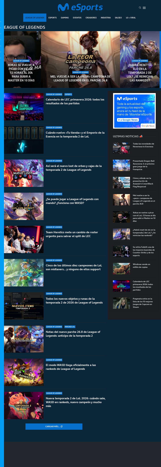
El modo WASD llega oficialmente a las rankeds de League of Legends (71, 367)
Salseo (118, 17)
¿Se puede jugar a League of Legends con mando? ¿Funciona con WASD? (72, 201)
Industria (106, 17)
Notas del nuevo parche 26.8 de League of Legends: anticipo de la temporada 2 (73, 334)
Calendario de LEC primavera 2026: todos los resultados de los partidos (75, 101)
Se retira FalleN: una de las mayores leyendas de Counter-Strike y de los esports (144, 251)
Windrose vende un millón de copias (141, 266)
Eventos (77, 17)
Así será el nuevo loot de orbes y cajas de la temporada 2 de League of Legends (74, 168)
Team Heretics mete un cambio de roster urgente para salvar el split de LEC (72, 234)
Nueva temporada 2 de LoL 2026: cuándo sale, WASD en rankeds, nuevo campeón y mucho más (75, 402)
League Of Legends (34, 17)
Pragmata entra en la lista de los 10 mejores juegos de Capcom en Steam (143, 302)
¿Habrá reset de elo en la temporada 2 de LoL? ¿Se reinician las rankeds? (140, 72)
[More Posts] (53, 426)
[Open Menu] (144, 7)
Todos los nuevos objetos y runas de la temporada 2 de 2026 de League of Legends (74, 301)
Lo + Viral (131, 17)
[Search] (140, 8)
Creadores (91, 17)
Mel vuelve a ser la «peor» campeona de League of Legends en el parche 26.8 (80, 78)
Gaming (65, 17)
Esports (52, 17)
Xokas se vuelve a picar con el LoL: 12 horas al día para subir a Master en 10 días (21, 72)
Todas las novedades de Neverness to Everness (143, 145)
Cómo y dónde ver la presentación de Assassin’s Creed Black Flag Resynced (143, 182)
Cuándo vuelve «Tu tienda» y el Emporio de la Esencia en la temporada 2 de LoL (75, 134)
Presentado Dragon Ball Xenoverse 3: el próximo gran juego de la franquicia (143, 165)
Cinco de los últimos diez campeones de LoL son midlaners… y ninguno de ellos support (74, 267)
